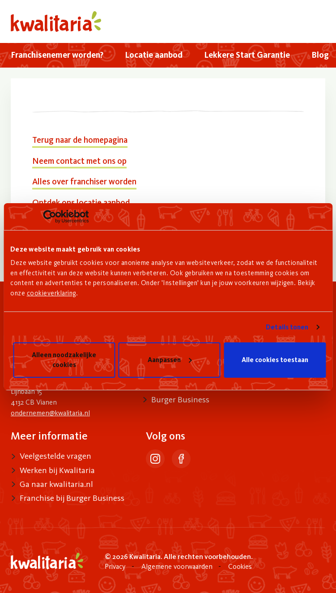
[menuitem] (57, 55)
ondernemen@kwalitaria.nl (50, 413)
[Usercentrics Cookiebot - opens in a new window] (49, 216)
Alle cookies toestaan (275, 360)
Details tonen (287, 327)
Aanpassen (169, 360)
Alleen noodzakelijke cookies (64, 360)
